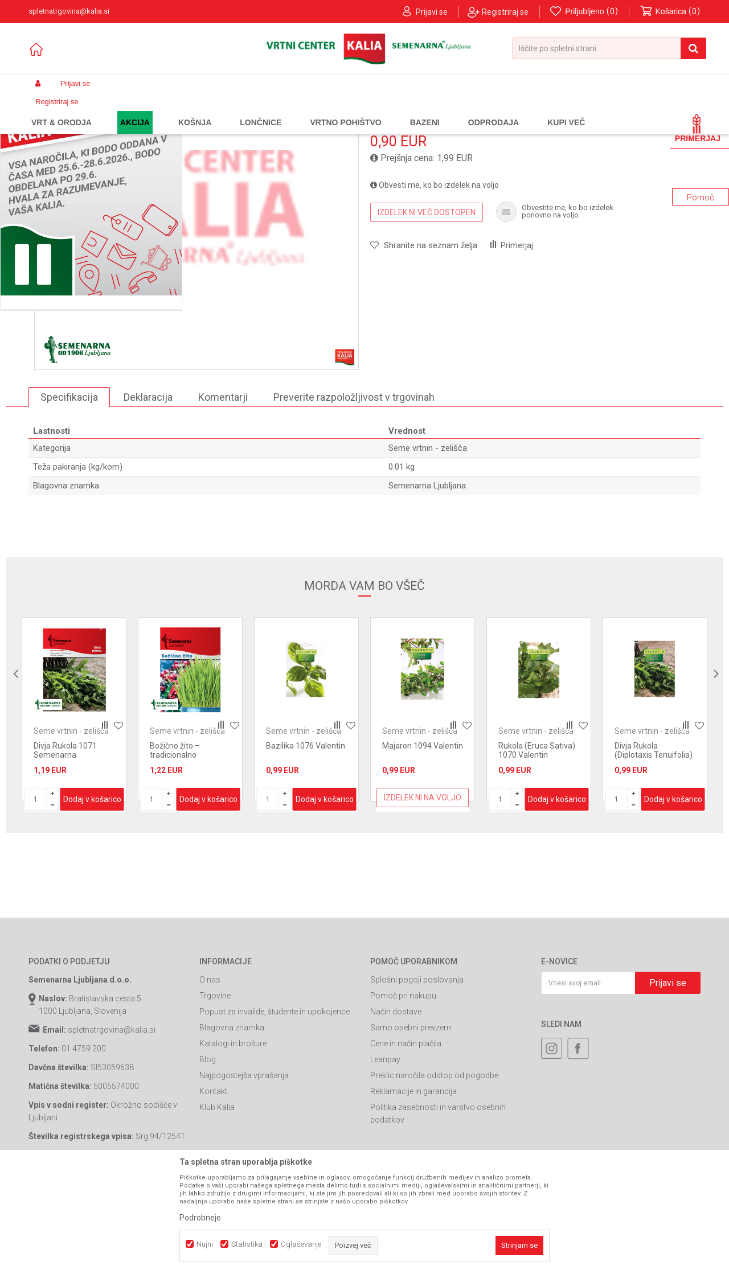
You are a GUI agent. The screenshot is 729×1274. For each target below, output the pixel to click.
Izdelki (113, 110)
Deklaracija (148, 494)
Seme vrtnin (216, 110)
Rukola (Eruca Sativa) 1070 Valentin (536, 848)
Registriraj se (505, 12)
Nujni (204, 1244)
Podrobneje (200, 1217)
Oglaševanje (301, 1244)
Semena (176, 110)
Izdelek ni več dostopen (427, 309)
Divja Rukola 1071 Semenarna (65, 848)
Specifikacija (69, 494)
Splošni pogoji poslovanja (417, 1077)
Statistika (247, 1244)
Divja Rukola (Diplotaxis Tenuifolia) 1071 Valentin (654, 852)
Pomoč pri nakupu (403, 1093)
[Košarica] (670, 11)
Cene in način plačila (405, 1140)
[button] (609, 48)
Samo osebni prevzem (410, 1124)
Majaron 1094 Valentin (422, 843)
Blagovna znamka (231, 1124)
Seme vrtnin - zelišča (276, 110)
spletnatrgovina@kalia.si (111, 1127)
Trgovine (215, 1093)
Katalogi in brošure (233, 1140)
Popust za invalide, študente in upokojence (274, 1108)
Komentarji (223, 494)
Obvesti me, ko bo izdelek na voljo (434, 282)
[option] (196, 305)
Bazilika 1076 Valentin (305, 843)
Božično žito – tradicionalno (175, 848)
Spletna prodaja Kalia (61, 110)
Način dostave (395, 1108)
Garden (143, 110)
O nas (209, 1077)
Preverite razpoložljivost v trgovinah (354, 494)
